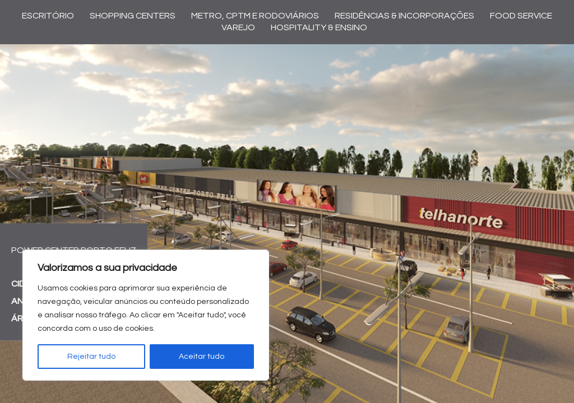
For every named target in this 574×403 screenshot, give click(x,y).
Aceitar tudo (201, 356)
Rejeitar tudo (91, 356)
